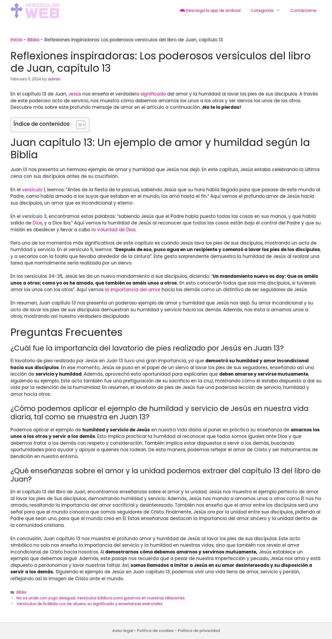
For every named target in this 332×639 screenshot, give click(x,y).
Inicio (16, 40)
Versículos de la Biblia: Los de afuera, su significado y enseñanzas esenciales (89, 603)
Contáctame (303, 10)
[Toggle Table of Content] (78, 124)
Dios (37, 223)
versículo (32, 189)
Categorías (268, 10)
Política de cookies (155, 630)
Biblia (33, 40)
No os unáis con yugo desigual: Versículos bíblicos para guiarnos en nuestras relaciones (100, 598)
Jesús (74, 94)
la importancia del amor (132, 289)
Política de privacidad (199, 630)
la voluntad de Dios (114, 230)
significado (153, 94)
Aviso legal (122, 630)
